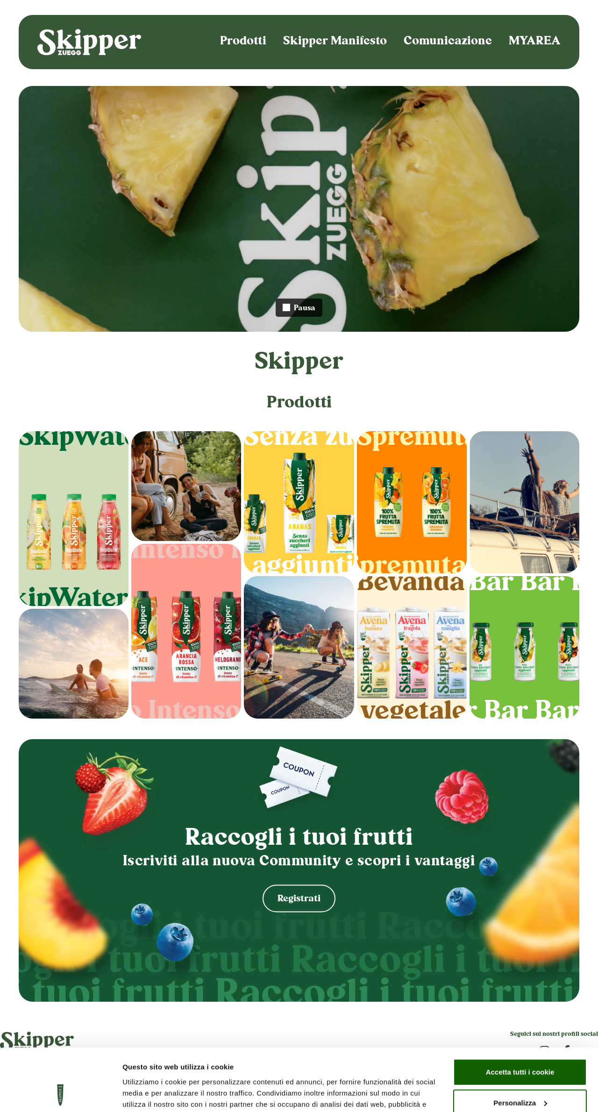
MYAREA (535, 42)
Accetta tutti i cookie (520, 1014)
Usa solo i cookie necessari (520, 1075)
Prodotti (243, 42)
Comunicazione (448, 42)
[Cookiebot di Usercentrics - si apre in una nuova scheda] (60, 1094)
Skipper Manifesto (335, 42)
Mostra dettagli (147, 1094)
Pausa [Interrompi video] (299, 308)
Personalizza (520, 1044)
